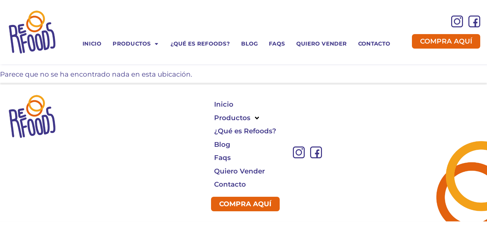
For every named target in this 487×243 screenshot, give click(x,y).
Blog (249, 43)
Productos (136, 43)
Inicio (92, 43)
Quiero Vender (321, 43)
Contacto (374, 43)
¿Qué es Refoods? (200, 43)
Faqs (277, 43)
